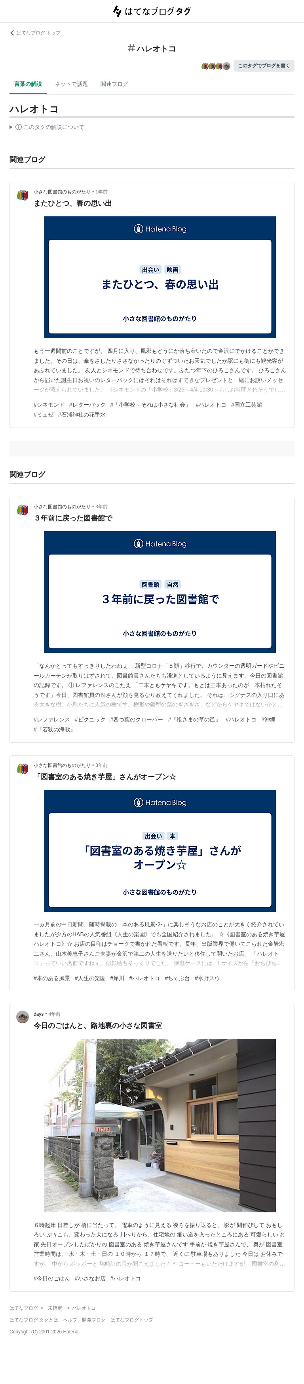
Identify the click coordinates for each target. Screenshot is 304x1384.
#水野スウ (207, 978)
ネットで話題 (71, 84)
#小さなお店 (90, 1278)
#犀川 (117, 978)
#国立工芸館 (246, 404)
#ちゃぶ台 (177, 978)
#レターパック (87, 404)
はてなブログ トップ (35, 33)
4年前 (55, 1014)
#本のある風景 (52, 978)
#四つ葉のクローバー (136, 719)
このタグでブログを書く (264, 65)
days (39, 1014)
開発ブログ (94, 1320)
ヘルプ (70, 1320)
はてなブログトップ (131, 1320)
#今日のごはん (52, 1278)
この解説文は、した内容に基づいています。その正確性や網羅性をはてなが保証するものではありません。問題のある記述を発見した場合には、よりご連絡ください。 (47, 128)
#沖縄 (268, 719)
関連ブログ (114, 84)
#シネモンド (49, 404)
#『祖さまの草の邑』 (194, 719)
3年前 (101, 506)
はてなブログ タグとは (34, 1320)
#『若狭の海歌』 (55, 729)
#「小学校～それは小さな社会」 (150, 404)
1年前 (101, 192)
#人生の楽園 (90, 978)
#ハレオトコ (211, 404)
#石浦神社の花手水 (82, 414)
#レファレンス (52, 719)
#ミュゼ (43, 414)
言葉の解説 (28, 84)
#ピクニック (90, 719)
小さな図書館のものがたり (62, 192)
